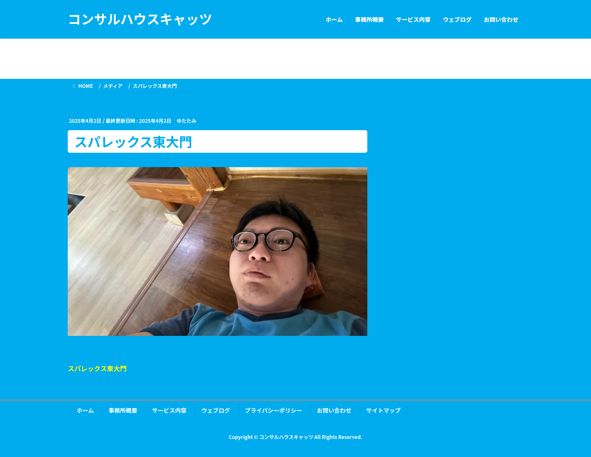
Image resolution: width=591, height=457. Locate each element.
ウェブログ (216, 410)
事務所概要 (123, 410)
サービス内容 (169, 410)
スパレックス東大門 (97, 368)
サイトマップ (383, 410)
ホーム (85, 410)
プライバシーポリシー (273, 410)
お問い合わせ (334, 410)
